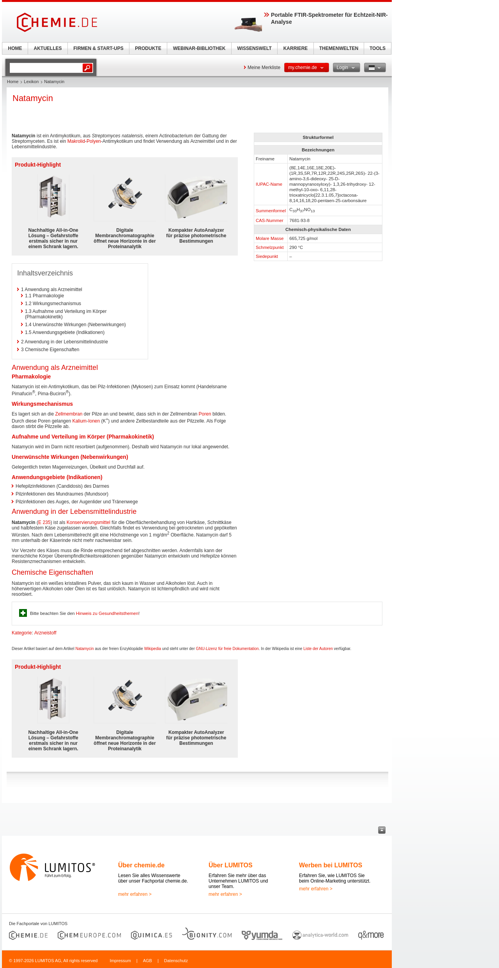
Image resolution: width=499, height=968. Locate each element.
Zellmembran (68, 414)
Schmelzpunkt (270, 247)
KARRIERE (295, 48)
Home (12, 81)
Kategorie (22, 633)
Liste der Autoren (318, 649)
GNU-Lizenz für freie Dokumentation (227, 649)
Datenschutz (176, 960)
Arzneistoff (45, 633)
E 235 (44, 522)
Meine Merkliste (264, 67)
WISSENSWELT (254, 48)
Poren (205, 414)
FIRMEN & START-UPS (98, 48)
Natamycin (84, 649)
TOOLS (378, 48)
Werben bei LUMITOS (330, 865)
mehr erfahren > (135, 894)
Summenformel (271, 210)
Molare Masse (270, 238)
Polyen (94, 141)
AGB (147, 960)
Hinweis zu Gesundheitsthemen (107, 613)
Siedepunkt (267, 256)
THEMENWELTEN (338, 48)
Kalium (79, 421)
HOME (15, 48)
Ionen (94, 421)
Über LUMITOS (231, 865)
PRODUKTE (148, 48)
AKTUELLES (48, 48)
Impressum (120, 960)
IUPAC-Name (269, 184)
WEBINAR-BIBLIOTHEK (199, 48)
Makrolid (76, 141)
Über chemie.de (141, 865)
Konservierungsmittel (88, 522)
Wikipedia (152, 649)
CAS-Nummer (269, 220)
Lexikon (31, 81)
